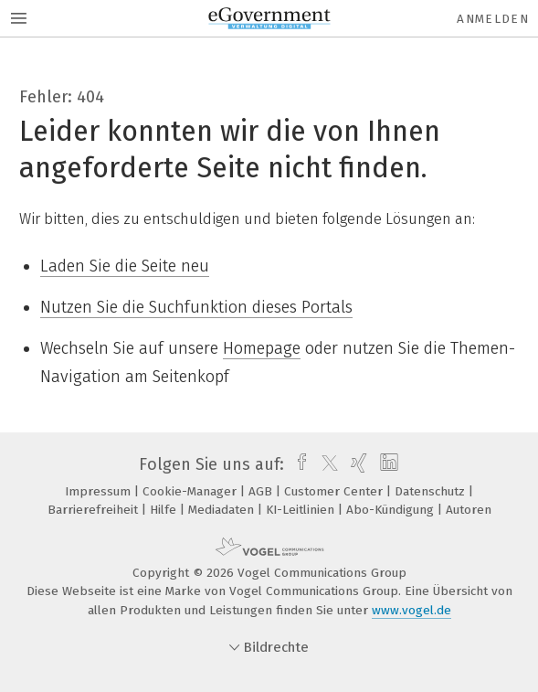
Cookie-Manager (191, 491)
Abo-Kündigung (392, 509)
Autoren (468, 509)
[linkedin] (387, 464)
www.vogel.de (411, 610)
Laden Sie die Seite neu (124, 266)
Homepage (262, 348)
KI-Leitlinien (302, 509)
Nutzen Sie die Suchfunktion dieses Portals (196, 307)
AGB (262, 491)
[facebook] (297, 464)
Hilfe (165, 509)
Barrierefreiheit (94, 509)
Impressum (99, 491)
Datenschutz (432, 491)
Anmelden (493, 19)
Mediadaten (223, 509)
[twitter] (325, 464)
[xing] (356, 464)
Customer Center (335, 491)
